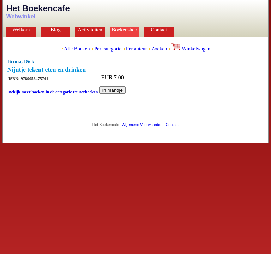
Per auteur (136, 49)
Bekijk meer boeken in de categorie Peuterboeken (53, 92)
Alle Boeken (77, 49)
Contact (159, 29)
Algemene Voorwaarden (142, 124)
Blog (55, 29)
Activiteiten (90, 29)
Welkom (21, 29)
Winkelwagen (190, 49)
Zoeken (159, 49)
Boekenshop (124, 29)
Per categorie (107, 49)
